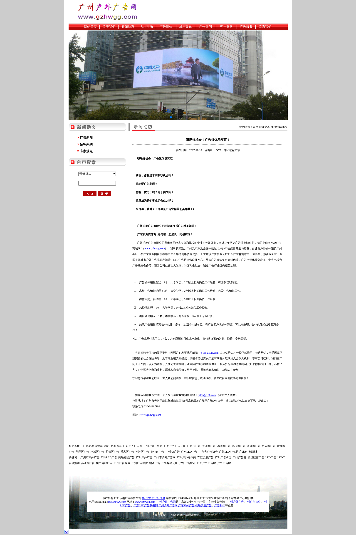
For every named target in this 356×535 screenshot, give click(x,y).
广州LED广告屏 (228, 451)
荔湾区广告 (239, 446)
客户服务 (226, 26)
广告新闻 (86, 137)
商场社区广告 (126, 457)
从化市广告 (157, 451)
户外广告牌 (224, 463)
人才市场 (146, 26)
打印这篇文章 (232, 150)
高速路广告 (88, 463)
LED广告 (270, 457)
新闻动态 (127, 26)
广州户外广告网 (153, 446)
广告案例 (205, 26)
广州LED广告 (109, 457)
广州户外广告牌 (206, 463)
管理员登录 (192, 515)
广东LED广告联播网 (146, 505)
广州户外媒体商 (186, 457)
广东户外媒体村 (248, 451)
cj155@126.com (209, 352)
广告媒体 (166, 26)
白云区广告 (269, 446)
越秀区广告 (224, 446)
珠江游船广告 (205, 457)
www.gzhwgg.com (154, 248)
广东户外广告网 (132, 446)
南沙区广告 (142, 451)
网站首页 (90, 26)
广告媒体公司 (169, 463)
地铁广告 (154, 463)
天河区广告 (209, 446)
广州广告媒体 (122, 463)
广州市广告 (194, 446)
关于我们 (109, 26)
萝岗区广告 (82, 451)
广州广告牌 (239, 457)
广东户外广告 (186, 505)
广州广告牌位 (223, 457)
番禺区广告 (127, 451)
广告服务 (246, 26)
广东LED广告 (189, 451)
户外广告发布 (187, 463)
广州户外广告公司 (175, 446)
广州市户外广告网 (165, 457)
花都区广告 (112, 451)
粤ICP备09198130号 (153, 498)
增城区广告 (97, 451)
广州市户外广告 (89, 457)
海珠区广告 (254, 446)
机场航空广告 (256, 457)
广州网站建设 (176, 515)
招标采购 (86, 144)
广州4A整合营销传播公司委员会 (102, 446)
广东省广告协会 (208, 451)
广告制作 (219, 505)
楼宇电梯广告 (104, 463)
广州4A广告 (173, 451)
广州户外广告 (144, 457)
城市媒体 (185, 26)
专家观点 (86, 151)
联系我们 (265, 26)
